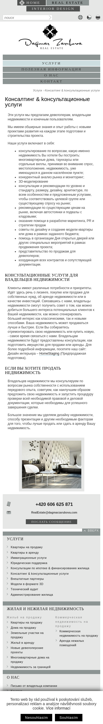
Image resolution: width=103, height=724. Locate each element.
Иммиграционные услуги (29, 557)
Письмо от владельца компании (34, 685)
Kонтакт (51, 81)
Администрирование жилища (32, 594)
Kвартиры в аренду (25, 552)
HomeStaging (49, 353)
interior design (53, 9)
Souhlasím (68, 718)
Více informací (58, 708)
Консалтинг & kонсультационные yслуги (72, 90)
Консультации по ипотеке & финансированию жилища (50, 568)
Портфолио (51, 57)
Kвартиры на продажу (27, 547)
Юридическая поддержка (29, 563)
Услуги (37, 90)
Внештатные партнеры (27, 578)
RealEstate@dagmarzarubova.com (54, 512)
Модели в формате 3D (27, 584)
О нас (51, 75)
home (33, 3)
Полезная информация (51, 69)
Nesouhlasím (36, 718)
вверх (93, 530)
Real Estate (67, 3)
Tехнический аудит (24, 589)
